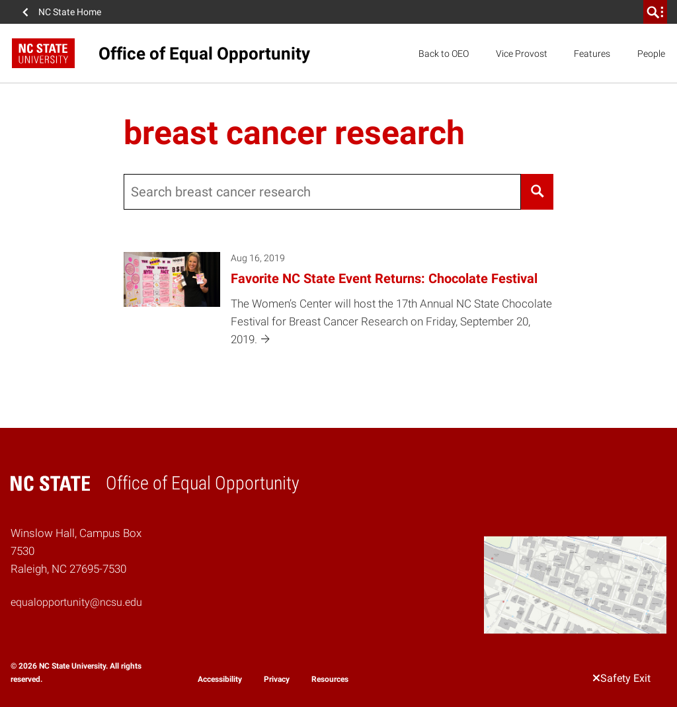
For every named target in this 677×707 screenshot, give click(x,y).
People (651, 53)
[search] (655, 12)
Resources (329, 679)
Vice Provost (521, 53)
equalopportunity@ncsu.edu (76, 602)
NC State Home (69, 12)
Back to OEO (443, 53)
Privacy (277, 679)
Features (592, 53)
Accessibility (220, 679)
